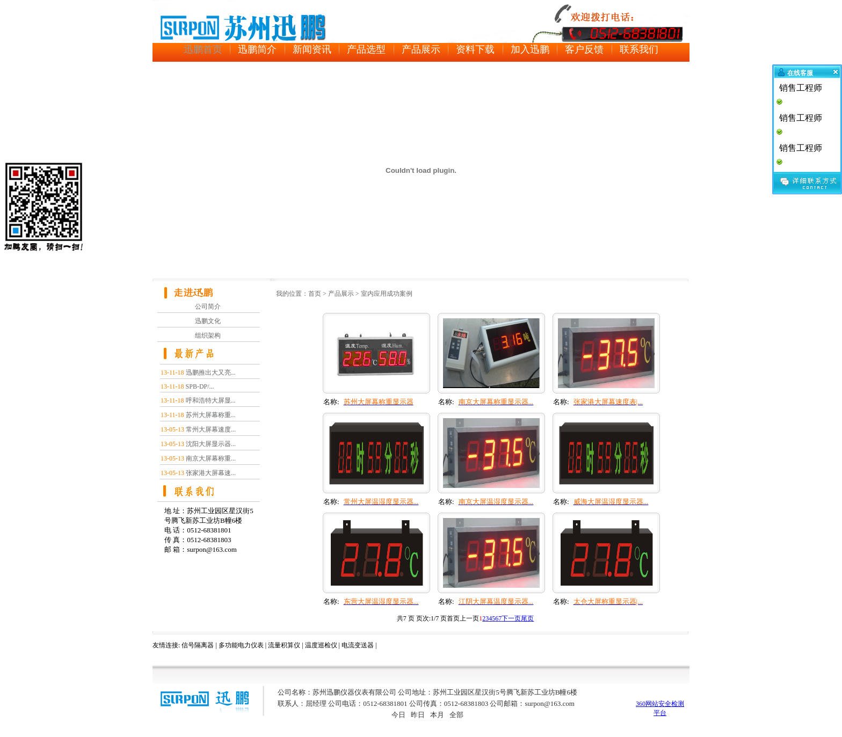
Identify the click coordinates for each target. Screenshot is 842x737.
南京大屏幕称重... (211, 458)
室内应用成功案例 (386, 293)
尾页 (527, 618)
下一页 (511, 618)
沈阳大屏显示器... (211, 444)
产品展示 (341, 293)
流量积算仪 (284, 645)
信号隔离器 (198, 645)
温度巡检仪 (321, 645)
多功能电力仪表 (241, 645)
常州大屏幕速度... (211, 429)
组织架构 (208, 335)
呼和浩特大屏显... (211, 400)
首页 (314, 293)
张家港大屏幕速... (211, 473)
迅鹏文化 (208, 321)
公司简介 (208, 306)
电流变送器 (358, 645)
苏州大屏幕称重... (211, 415)
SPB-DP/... (200, 386)
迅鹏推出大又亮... (211, 372)
